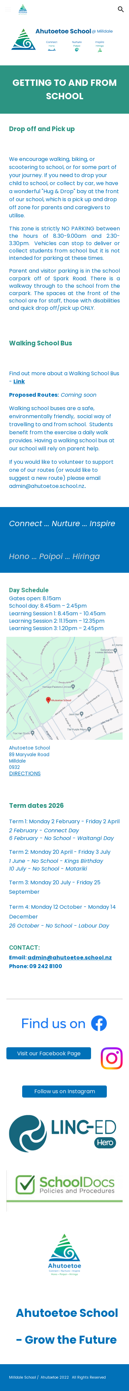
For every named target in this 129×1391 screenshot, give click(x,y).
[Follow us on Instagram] (64, 1091)
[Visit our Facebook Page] (49, 1053)
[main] (64, 89)
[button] (8, 9)
